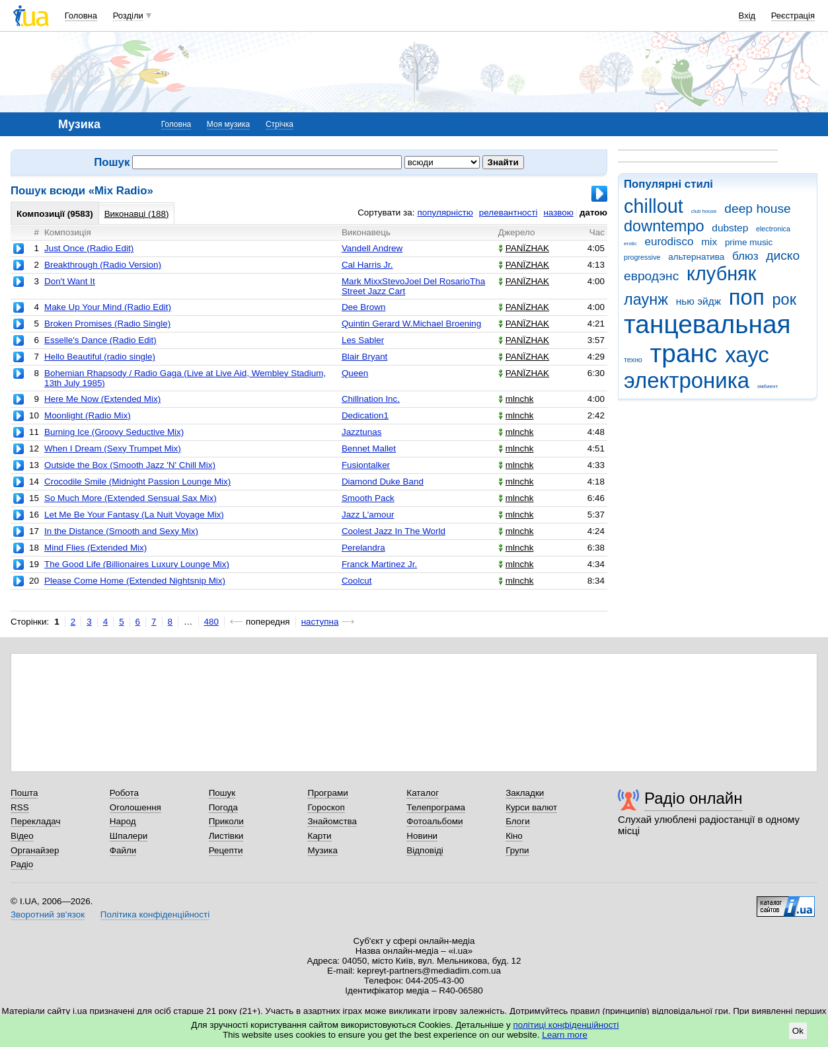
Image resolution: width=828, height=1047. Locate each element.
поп (747, 297)
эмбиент (767, 386)
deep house (757, 208)
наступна (320, 622)
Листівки (226, 836)
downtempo (664, 226)
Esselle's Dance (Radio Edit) (100, 340)
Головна (81, 15)
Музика (322, 850)
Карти (319, 836)
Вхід (747, 15)
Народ (123, 821)
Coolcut (357, 581)
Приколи (226, 821)
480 (211, 622)
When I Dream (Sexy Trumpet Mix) (112, 448)
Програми (327, 793)
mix (709, 241)
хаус (747, 354)
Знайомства (332, 821)
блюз (745, 256)
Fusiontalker (366, 465)
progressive (642, 257)
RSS (20, 807)
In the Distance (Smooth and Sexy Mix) (121, 531)
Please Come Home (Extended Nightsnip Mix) (134, 581)
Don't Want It (69, 281)
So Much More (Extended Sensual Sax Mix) (130, 498)
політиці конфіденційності (566, 1025)
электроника (686, 380)
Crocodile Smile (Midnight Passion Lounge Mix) (137, 481)
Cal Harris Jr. (367, 265)
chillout (653, 206)
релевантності (508, 212)
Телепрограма (435, 807)
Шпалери (128, 836)
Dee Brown (363, 307)
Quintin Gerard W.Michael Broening (411, 324)
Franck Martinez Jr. (379, 564)
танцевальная (707, 324)
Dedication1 (365, 415)
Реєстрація (793, 15)
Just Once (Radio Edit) (88, 248)
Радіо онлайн (693, 798)
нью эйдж (698, 301)
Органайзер (35, 850)
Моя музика (228, 124)
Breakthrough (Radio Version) (102, 265)
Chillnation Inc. (371, 399)
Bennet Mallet (369, 448)
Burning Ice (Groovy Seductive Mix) (114, 432)
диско (783, 255)
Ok (798, 1031)
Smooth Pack (368, 498)
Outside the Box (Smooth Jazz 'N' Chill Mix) (129, 465)
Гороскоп (325, 807)
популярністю (444, 212)
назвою (558, 212)
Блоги (518, 821)
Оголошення (135, 807)
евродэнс (651, 276)
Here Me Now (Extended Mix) (102, 399)
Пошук (222, 793)
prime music (748, 242)
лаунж (646, 299)
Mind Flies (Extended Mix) (95, 548)
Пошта (24, 793)
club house (704, 211)
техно (633, 360)
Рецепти (226, 850)
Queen (355, 373)
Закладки (525, 793)
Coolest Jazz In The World (393, 531)
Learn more (564, 1035)
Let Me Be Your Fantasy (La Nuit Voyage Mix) (134, 515)
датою (593, 212)
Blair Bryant (364, 357)
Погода (223, 807)
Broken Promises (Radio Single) (107, 324)
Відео (22, 836)
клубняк (721, 273)
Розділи (128, 15)
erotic (630, 244)
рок (784, 299)
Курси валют (531, 807)
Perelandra (363, 548)
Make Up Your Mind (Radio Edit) (107, 307)
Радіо (22, 864)
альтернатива (696, 257)
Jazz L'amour (368, 515)
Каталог (422, 793)
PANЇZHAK (523, 248)
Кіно (514, 836)
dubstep (730, 227)
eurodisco (668, 241)
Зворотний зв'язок (48, 914)
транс (684, 353)
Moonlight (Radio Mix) (87, 415)
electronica (773, 229)
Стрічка (279, 124)
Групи (517, 850)
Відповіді (424, 850)
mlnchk (516, 399)
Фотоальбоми (434, 821)
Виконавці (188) (136, 214)
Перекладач (35, 821)
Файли (123, 850)
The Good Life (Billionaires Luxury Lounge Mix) (136, 564)
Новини (421, 836)
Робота (124, 793)
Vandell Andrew (372, 248)
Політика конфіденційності (154, 914)
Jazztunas (362, 432)
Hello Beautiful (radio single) (99, 357)
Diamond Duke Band (383, 481)
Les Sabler (363, 340)
